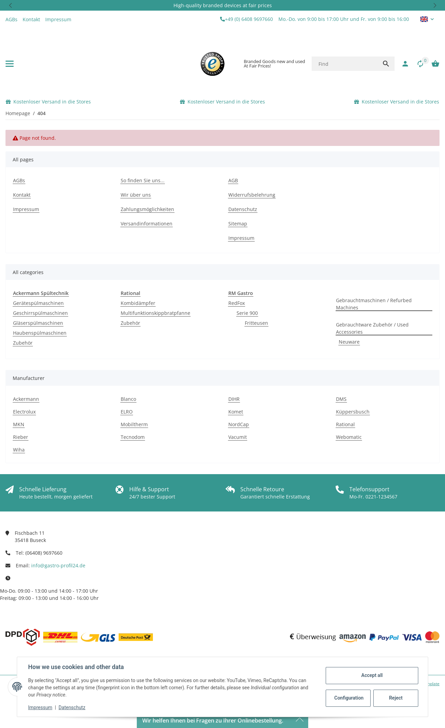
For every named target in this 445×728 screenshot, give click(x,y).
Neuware (349, 341)
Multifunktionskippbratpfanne (155, 313)
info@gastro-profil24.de (58, 565)
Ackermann (26, 399)
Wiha (19, 449)
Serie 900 (247, 313)
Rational (345, 424)
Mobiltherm (134, 424)
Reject (396, 698)
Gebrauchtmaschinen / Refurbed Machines (374, 304)
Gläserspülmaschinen (38, 323)
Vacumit (237, 437)
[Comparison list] (416, 63)
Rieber (20, 437)
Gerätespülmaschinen (38, 303)
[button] (10, 5)
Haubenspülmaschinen (40, 333)
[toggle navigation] (9, 64)
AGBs (11, 19)
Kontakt (31, 19)
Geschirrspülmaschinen (40, 313)
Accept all (372, 675)
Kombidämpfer (138, 303)
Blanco (128, 399)
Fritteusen (256, 323)
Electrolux (24, 411)
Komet (235, 411)
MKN (18, 424)
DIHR (234, 399)
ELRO (127, 411)
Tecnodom (133, 437)
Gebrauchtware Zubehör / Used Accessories (372, 328)
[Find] (344, 64)
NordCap (238, 424)
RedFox (236, 303)
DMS (341, 399)
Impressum (40, 707)
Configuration (348, 698)
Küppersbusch (353, 411)
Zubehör (23, 343)
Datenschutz (72, 707)
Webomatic (349, 437)
